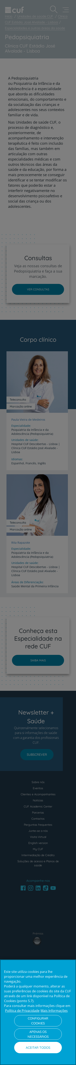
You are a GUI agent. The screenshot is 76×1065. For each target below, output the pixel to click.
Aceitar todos (38, 1048)
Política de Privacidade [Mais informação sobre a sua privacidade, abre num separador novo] (22, 1010)
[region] (38, 1012)
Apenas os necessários (38, 1034)
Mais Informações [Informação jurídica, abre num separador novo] (54, 1010)
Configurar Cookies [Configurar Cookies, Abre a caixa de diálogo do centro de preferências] (38, 1020)
